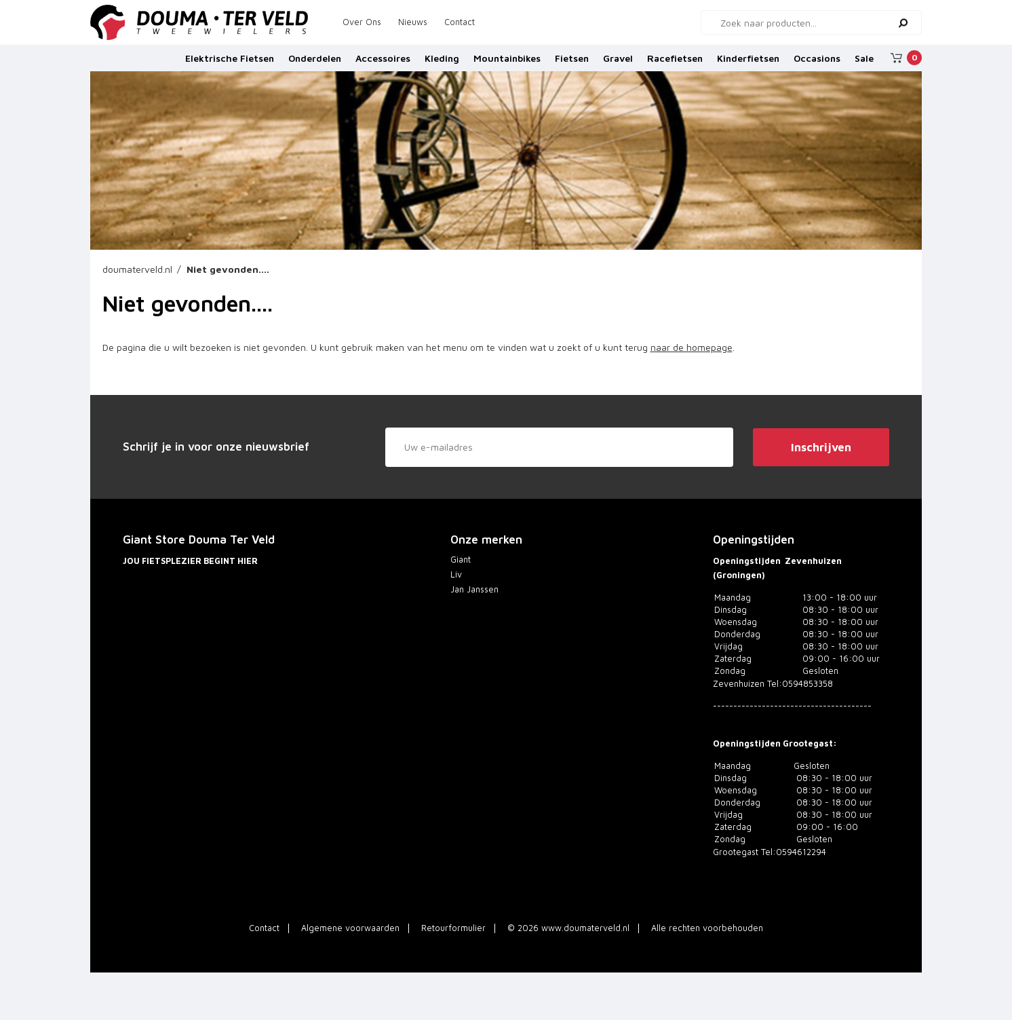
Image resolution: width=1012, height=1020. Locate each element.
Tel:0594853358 (800, 684)
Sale (864, 63)
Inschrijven (821, 447)
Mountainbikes (507, 63)
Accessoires (382, 63)
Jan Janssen (474, 589)
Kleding (442, 63)
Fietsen (572, 63)
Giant (460, 559)
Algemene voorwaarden (350, 928)
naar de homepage (691, 347)
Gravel (618, 63)
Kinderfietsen (748, 63)
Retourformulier (453, 928)
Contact (459, 22)
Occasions (817, 63)
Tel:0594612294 (793, 852)
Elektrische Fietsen (229, 63)
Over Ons (362, 22)
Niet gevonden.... (228, 269)
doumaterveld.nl (137, 269)
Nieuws (412, 22)
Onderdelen (314, 63)
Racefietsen (675, 63)
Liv (456, 574)
